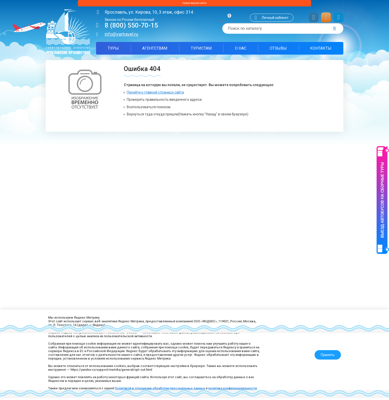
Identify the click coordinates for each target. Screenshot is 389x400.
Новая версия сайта (194, 4)
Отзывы (278, 50)
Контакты (320, 50)
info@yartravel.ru (121, 36)
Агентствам (154, 50)
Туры (113, 50)
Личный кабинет (275, 20)
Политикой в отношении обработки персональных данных (170, 384)
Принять (325, 348)
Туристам (201, 50)
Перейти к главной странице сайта (155, 94)
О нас (240, 50)
